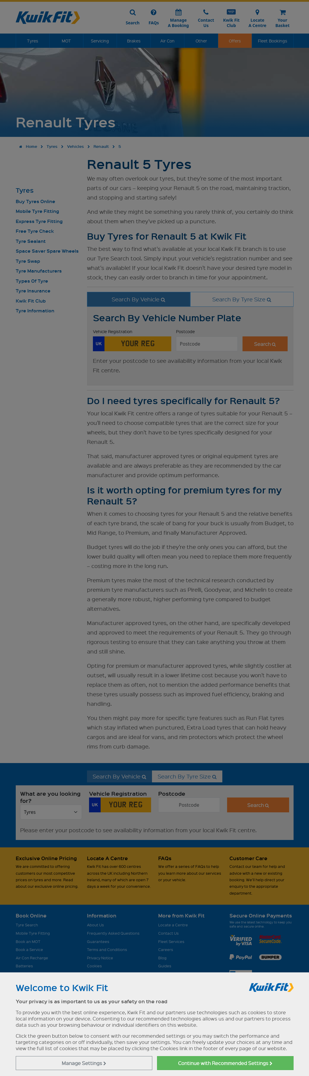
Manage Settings (84, 1063)
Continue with (225, 1063)
